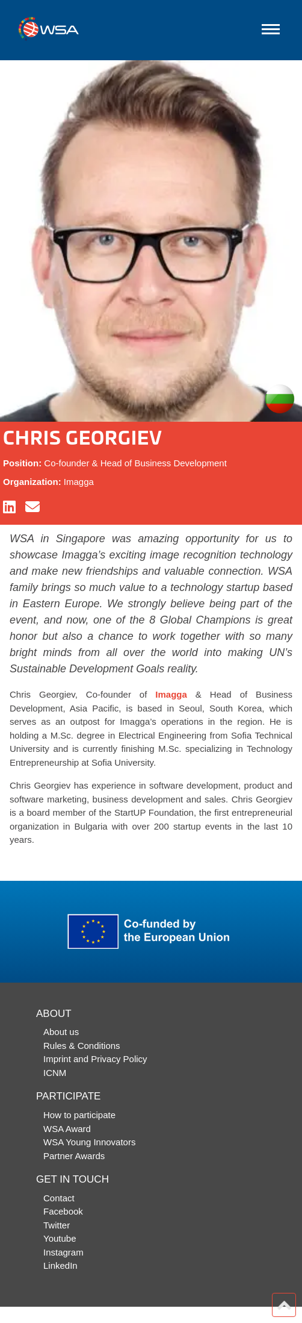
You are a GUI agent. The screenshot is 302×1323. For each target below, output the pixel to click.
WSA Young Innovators (89, 1142)
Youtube (59, 1238)
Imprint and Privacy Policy (95, 1059)
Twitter (56, 1225)
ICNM (54, 1073)
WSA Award (67, 1129)
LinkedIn (60, 1265)
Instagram (63, 1252)
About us (61, 1032)
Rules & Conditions (81, 1045)
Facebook (63, 1211)
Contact (59, 1198)
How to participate (79, 1115)
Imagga (171, 694)
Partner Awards (74, 1156)
